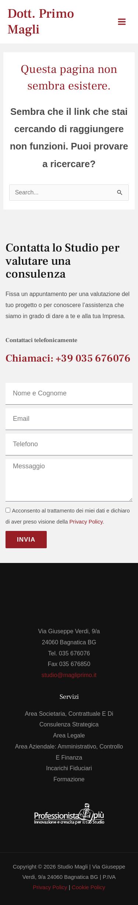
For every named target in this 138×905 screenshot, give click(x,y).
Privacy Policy (86, 522)
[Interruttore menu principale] (122, 22)
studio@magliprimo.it (69, 675)
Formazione (68, 779)
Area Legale (69, 735)
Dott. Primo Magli (40, 22)
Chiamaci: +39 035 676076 (68, 358)
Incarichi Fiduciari (69, 768)
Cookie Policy (88, 887)
